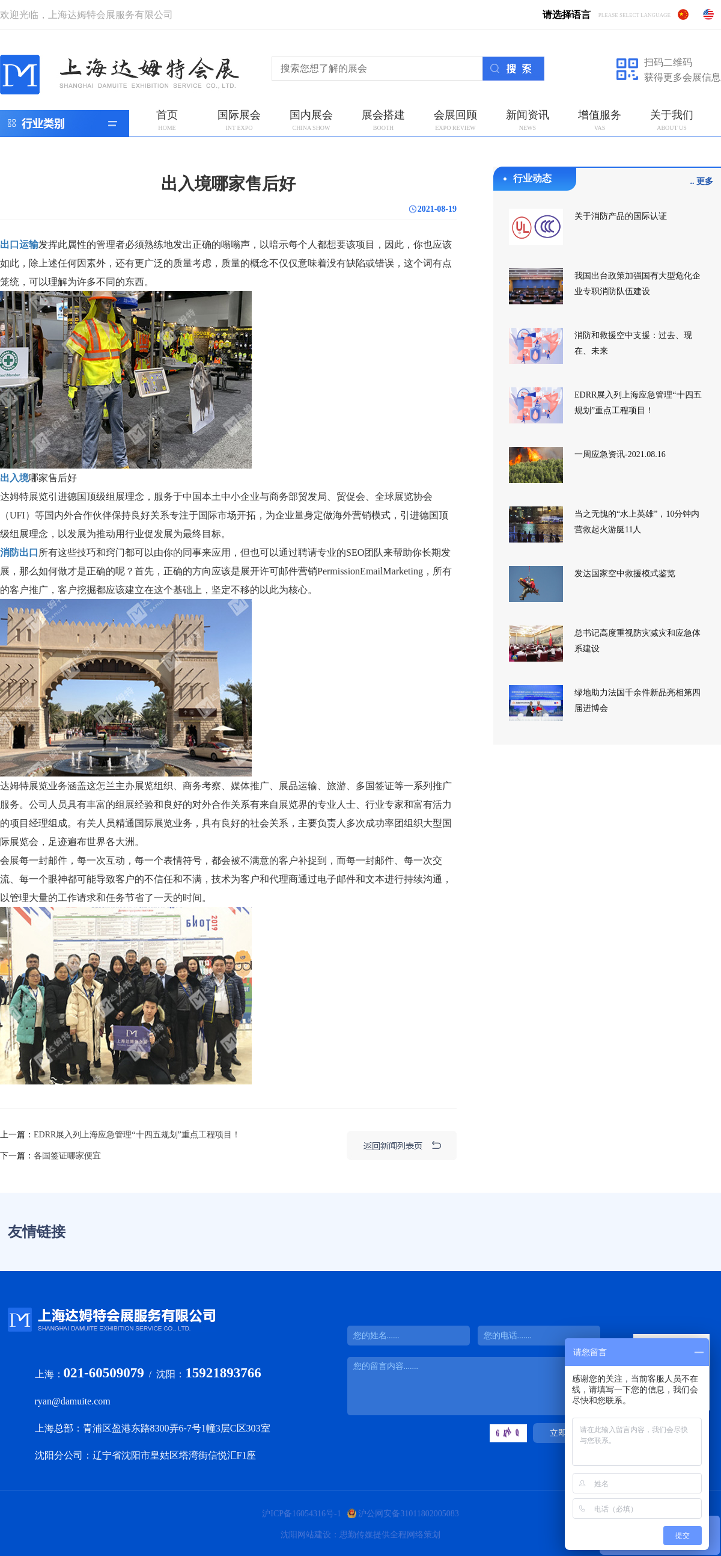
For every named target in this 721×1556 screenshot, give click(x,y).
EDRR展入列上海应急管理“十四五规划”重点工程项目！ (137, 1134)
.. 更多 (702, 181)
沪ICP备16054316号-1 (301, 1513)
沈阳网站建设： (310, 1534)
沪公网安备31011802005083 (408, 1513)
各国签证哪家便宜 (67, 1155)
